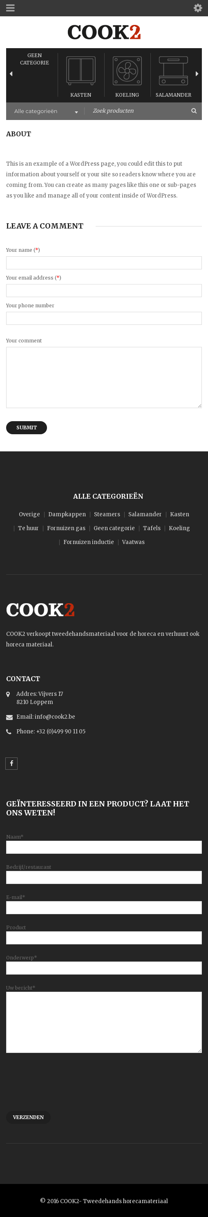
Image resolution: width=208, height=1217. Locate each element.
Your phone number (30, 305)
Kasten (80, 95)
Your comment (24, 341)
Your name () (23, 250)
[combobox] (45, 112)
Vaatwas (133, 542)
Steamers (107, 514)
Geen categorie (114, 528)
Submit (26, 427)
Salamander (173, 95)
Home (14, 144)
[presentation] (68, 1086)
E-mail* (104, 902)
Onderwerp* (104, 962)
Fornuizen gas (66, 528)
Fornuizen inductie (88, 542)
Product (104, 932)
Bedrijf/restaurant (104, 872)
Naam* (104, 842)
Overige (29, 514)
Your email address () (33, 278)
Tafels (152, 528)
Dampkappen (67, 514)
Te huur (28, 528)
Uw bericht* (104, 1005)
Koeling (127, 95)
